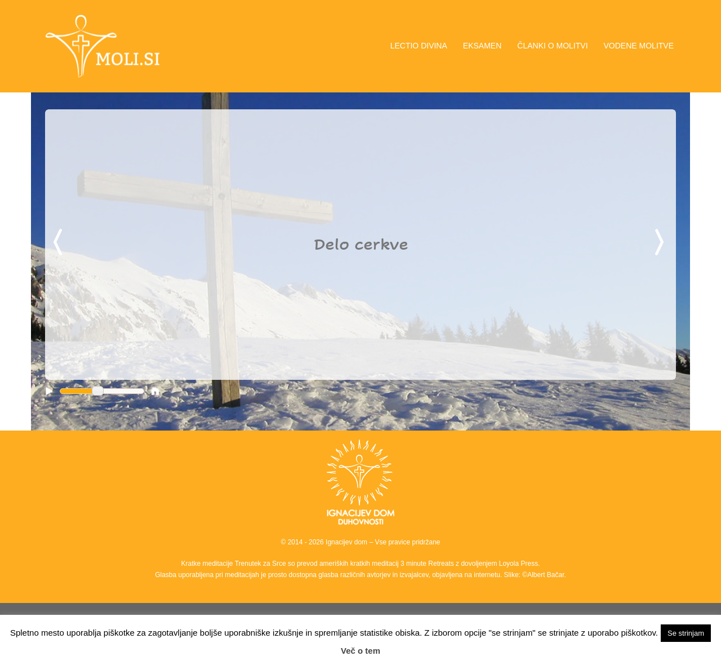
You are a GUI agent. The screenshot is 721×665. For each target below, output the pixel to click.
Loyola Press (518, 564)
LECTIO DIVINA (418, 45)
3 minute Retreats (428, 564)
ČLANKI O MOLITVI (552, 45)
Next (661, 243)
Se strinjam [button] (685, 633)
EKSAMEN (482, 45)
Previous (60, 243)
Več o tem (360, 650)
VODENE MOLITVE (639, 45)
